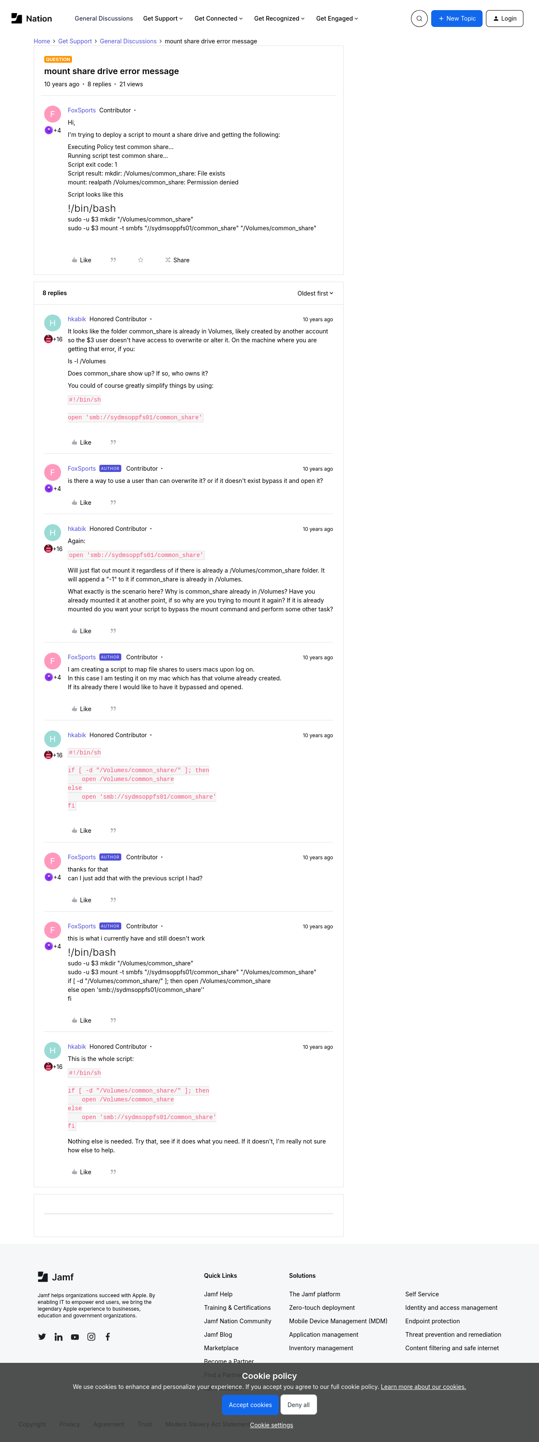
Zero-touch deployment (322, 1307)
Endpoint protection (433, 1321)
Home (42, 41)
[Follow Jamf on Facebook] (108, 1337)
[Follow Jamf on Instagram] (91, 1337)
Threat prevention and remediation (454, 1334)
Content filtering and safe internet (452, 1347)
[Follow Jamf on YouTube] (75, 1337)
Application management (323, 1334)
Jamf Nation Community (238, 1321)
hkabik (77, 319)
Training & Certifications (237, 1307)
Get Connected (219, 18)
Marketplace (221, 1347)
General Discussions (104, 18)
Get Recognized (280, 18)
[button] (457, 18)
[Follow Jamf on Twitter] (42, 1336)
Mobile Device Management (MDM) (338, 1321)
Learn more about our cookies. (424, 1386)
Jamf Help (218, 1294)
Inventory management (321, 1347)
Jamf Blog (218, 1334)
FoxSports (82, 110)
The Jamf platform (315, 1294)
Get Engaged (338, 18)
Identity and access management (452, 1307)
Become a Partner (229, 1361)
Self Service (422, 1294)
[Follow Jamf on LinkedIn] (58, 1337)
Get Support (163, 18)
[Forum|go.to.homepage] (31, 18)
